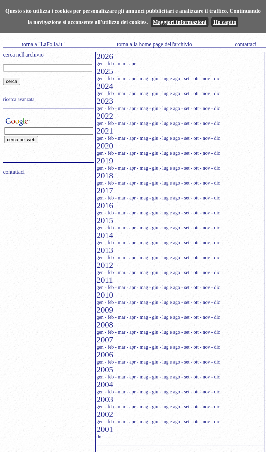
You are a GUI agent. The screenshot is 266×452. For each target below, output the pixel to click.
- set (185, 78)
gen (100, 63)
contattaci (245, 44)
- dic (215, 78)
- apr (131, 63)
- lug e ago (169, 78)
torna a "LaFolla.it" (43, 44)
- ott (195, 78)
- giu (153, 78)
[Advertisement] (46, 224)
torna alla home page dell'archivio (154, 44)
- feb (109, 63)
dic (100, 436)
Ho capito (224, 22)
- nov (205, 78)
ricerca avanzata (19, 99)
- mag (142, 78)
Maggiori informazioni (179, 22)
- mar (120, 63)
